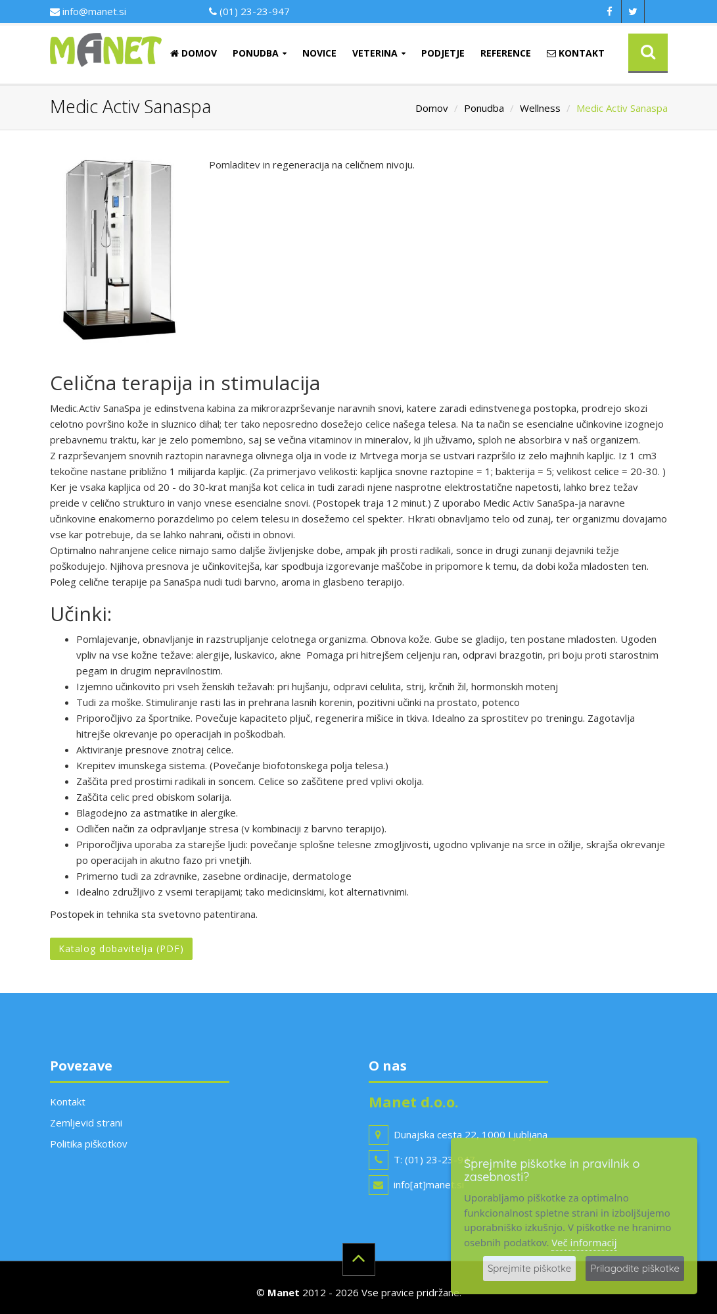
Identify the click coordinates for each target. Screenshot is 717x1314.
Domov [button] (193, 53)
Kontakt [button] (576, 53)
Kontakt (67, 1101)
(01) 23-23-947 (249, 11)
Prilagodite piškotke (635, 1268)
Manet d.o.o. (414, 1101)
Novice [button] (319, 53)
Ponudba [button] (256, 53)
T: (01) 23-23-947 (434, 1159)
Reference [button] (505, 53)
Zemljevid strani (86, 1122)
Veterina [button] (375, 53)
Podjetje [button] (443, 53)
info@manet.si (88, 11)
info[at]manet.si (429, 1184)
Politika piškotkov (88, 1143)
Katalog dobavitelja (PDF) (121, 948)
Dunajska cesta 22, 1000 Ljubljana (470, 1134)
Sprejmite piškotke (529, 1268)
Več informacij (583, 1242)
